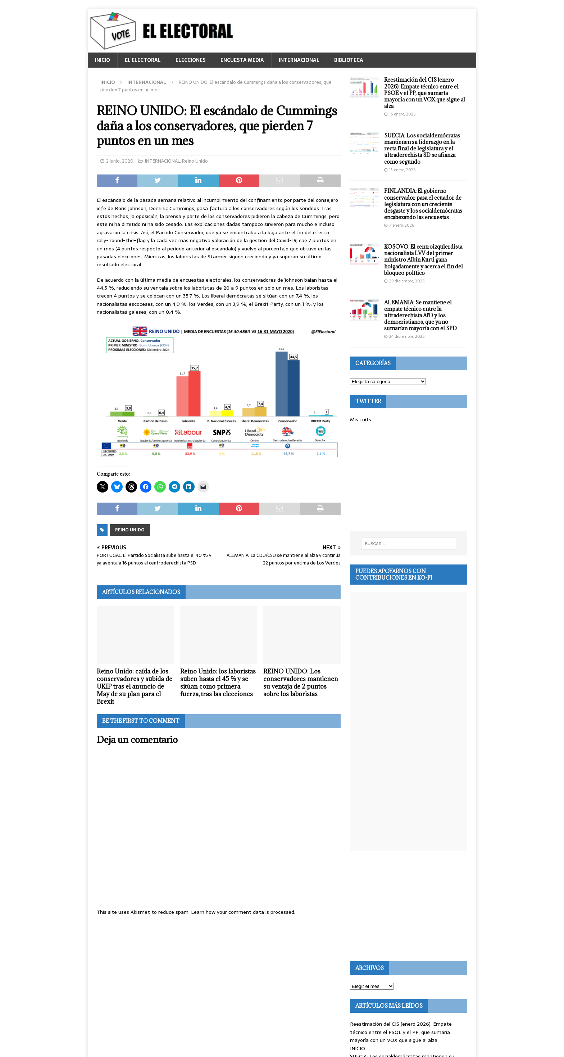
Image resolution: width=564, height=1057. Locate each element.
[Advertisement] (408, 477)
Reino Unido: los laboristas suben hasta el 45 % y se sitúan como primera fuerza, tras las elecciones (218, 682)
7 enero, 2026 (401, 225)
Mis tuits (360, 419)
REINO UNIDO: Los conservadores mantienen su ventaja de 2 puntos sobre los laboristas (300, 682)
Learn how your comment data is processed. (243, 912)
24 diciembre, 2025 (406, 336)
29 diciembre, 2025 (406, 281)
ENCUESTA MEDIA (242, 60)
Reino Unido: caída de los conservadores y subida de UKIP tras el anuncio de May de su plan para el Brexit (134, 686)
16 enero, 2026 (402, 114)
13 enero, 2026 (402, 170)
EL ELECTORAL (143, 60)
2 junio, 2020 (119, 161)
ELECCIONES (191, 60)
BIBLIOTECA (348, 60)
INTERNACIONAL (299, 60)
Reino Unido (195, 161)
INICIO (102, 60)
